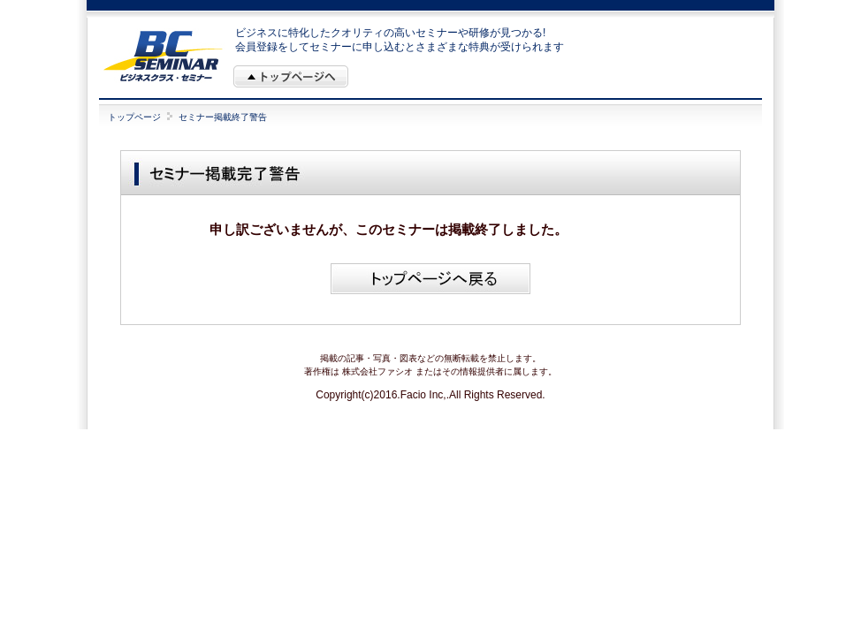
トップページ (134, 117)
